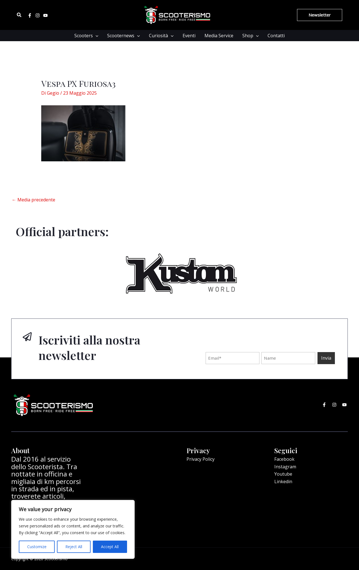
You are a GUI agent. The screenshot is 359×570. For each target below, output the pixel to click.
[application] (95, 35)
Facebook (284, 459)
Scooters (86, 35)
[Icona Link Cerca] (19, 15)
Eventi (189, 35)
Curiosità (161, 35)
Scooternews (123, 35)
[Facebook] (29, 15)
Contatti (276, 35)
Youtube (283, 474)
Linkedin (283, 481)
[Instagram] (37, 15)
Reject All (73, 546)
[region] (73, 529)
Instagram (285, 467)
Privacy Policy (201, 459)
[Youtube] (45, 15)
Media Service (218, 35)
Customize (37, 546)
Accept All (110, 546)
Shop (250, 35)
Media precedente (33, 200)
